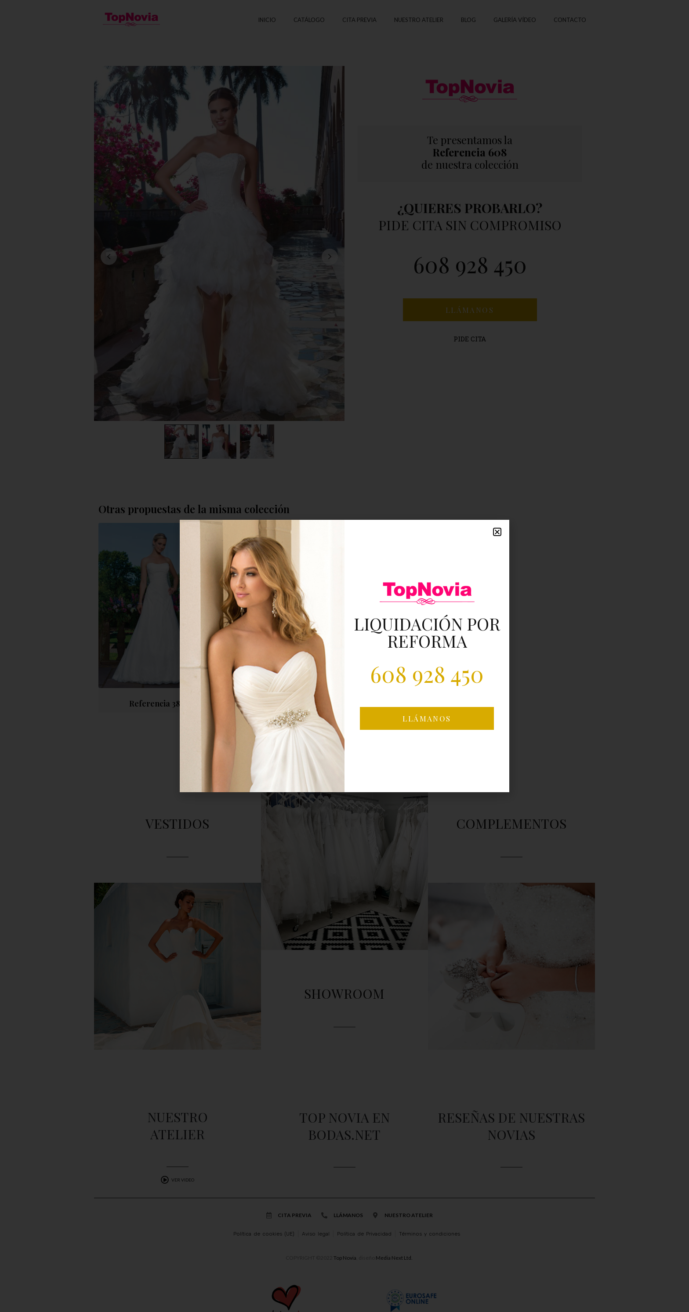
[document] (344, 656)
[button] (497, 532)
